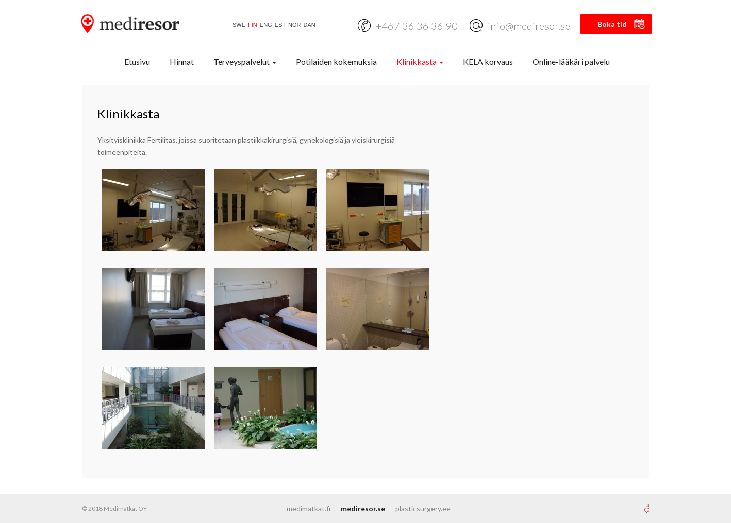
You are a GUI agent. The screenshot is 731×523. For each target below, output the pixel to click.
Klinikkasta (419, 61)
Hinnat (182, 61)
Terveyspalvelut (244, 61)
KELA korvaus (488, 61)
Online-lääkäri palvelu (571, 61)
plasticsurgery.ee (423, 508)
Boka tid (612, 24)
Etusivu (137, 61)
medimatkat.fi (308, 508)
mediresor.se (363, 508)
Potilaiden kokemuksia (336, 61)
